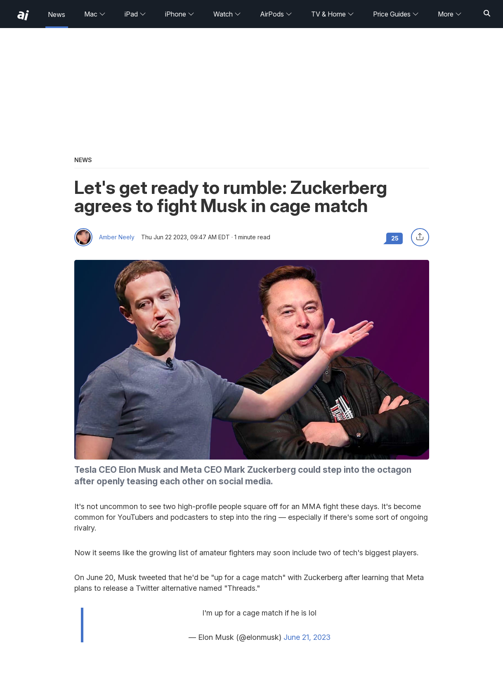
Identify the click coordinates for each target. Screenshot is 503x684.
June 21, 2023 (307, 637)
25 (395, 238)
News (56, 14)
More (450, 14)
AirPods (276, 14)
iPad (135, 14)
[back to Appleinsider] (23, 15)
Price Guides (396, 14)
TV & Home (332, 14)
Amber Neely (117, 237)
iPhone (179, 14)
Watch (227, 14)
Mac (95, 14)
